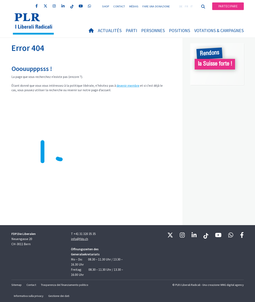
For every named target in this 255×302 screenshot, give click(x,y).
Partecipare (228, 6)
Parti (131, 30)
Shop (105, 6)
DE (181, 6)
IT (192, 6)
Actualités (110, 30)
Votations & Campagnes (219, 30)
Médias (134, 6)
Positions (179, 30)
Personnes (153, 30)
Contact (119, 6)
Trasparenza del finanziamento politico (64, 285)
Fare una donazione (156, 6)
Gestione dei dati (58, 296)
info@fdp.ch (79, 239)
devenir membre (128, 85)
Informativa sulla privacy (28, 296)
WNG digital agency (232, 285)
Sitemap (16, 285)
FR (186, 6)
